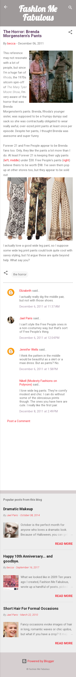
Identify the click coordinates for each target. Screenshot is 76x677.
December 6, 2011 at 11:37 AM (39, 306)
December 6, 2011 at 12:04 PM (39, 338)
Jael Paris (25, 318)
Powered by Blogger (38, 661)
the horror (20, 274)
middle (14, 160)
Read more (64, 544)
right (66, 160)
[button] (70, 33)
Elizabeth (25, 290)
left (6, 160)
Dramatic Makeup (18, 509)
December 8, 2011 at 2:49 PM (38, 411)
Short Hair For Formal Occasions (30, 608)
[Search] (70, 8)
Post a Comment (18, 421)
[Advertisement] (38, 455)
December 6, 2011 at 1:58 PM (38, 369)
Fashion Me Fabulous (38, 13)
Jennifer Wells (28, 349)
